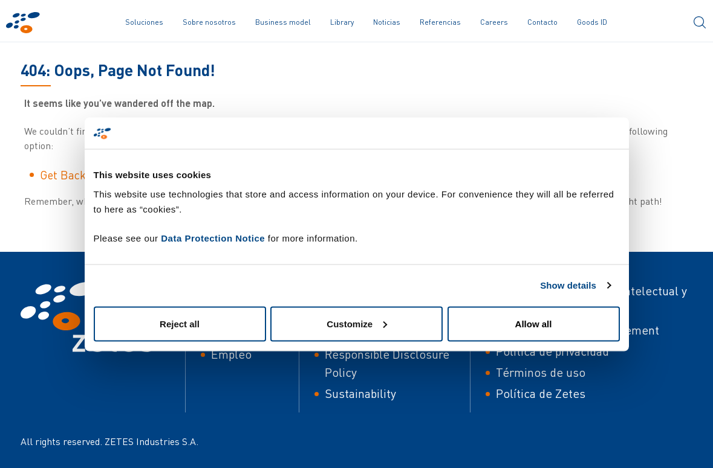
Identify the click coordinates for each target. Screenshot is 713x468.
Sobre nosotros (209, 22)
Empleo (231, 354)
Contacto (542, 22)
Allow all (533, 323)
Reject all (180, 323)
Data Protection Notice (213, 237)
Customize (357, 323)
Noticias (386, 22)
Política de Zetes (540, 393)
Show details (568, 285)
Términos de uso (540, 372)
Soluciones (144, 22)
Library (342, 22)
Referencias (440, 22)
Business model (283, 22)
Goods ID (592, 22)
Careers (494, 22)
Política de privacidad (552, 351)
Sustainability (360, 393)
